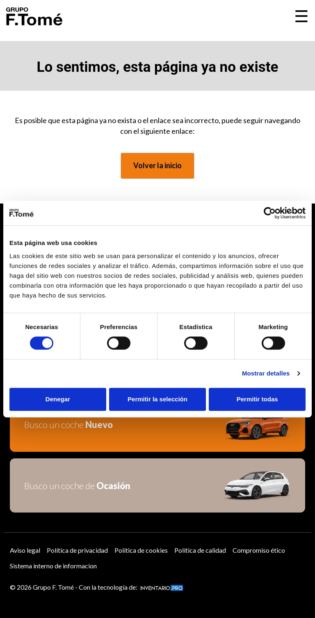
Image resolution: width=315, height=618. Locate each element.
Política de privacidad (77, 550)
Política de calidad (200, 550)
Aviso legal (25, 550)
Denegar (58, 399)
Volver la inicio (157, 165)
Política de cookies (141, 550)
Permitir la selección (157, 399)
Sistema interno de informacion (53, 566)
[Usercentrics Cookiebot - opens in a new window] (270, 213)
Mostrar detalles (266, 373)
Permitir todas (257, 399)
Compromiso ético (259, 550)
